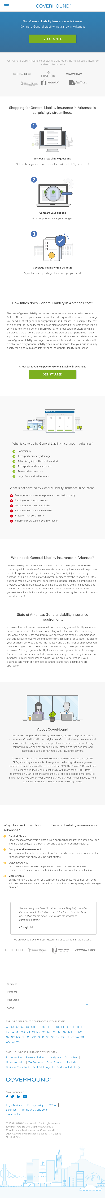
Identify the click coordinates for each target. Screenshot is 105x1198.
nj (75, 1032)
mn (38, 1032)
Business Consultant (17, 1067)
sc (47, 1037)
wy (18, 1042)
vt (72, 1037)
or (34, 1037)
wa (82, 1037)
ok (28, 1037)
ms (44, 1032)
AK (12, 1027)
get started (52, 39)
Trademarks (13, 1114)
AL (7, 1027)
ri (43, 1037)
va (77, 1037)
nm (80, 1032)
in (74, 1027)
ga (58, 1027)
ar (22, 1027)
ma (28, 1032)
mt (54, 1032)
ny (7, 1037)
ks (82, 1027)
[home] (52, 6)
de (48, 1027)
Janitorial (72, 1062)
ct (38, 1027)
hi (62, 1027)
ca (27, 1027)
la (12, 1032)
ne (59, 1032)
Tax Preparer (35, 1062)
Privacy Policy (35, 1105)
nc (13, 1037)
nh (70, 1032)
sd (52, 1037)
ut (67, 1037)
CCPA (52, 1105)
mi (33, 1032)
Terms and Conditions (34, 1109)
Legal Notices (14, 1105)
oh (23, 1037)
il (70, 1027)
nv (65, 1032)
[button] (6, 5)
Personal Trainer (35, 1057)
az (17, 1027)
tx (62, 1037)
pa (39, 1037)
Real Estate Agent (43, 1067)
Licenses (11, 1109)
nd (18, 1037)
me (17, 1032)
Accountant (71, 1057)
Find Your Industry (67, 1067)
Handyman (55, 1057)
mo (49, 1032)
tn (57, 1037)
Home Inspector (15, 1062)
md (23, 1032)
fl (52, 1027)
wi (13, 1042)
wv (8, 1042)
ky (7, 1032)
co (33, 1027)
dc (43, 1027)
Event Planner (55, 1062)
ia (78, 1027)
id (66, 1027)
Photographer (14, 1057)
